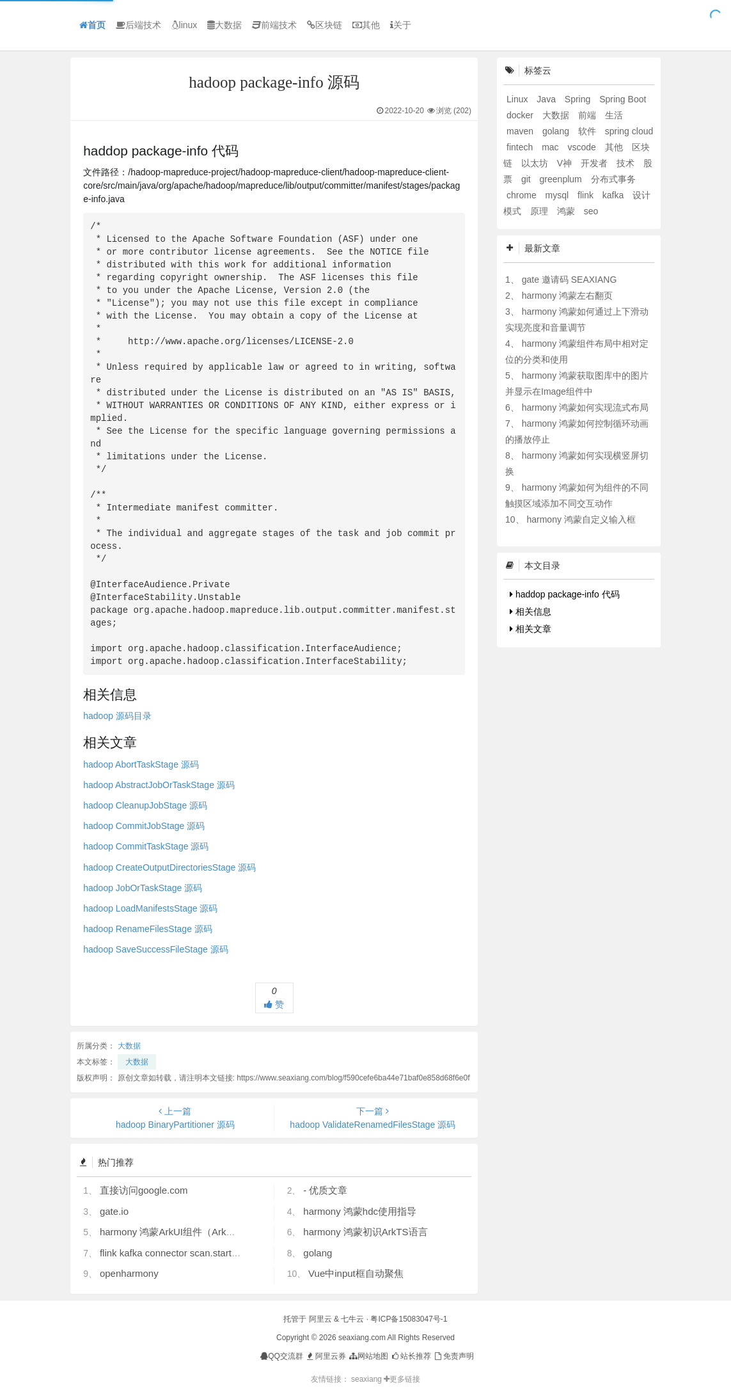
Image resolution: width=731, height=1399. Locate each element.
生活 (614, 115)
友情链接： (330, 1379)
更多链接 (402, 1379)
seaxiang (367, 1379)
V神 (565, 163)
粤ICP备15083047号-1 (408, 1319)
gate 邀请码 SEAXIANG (569, 279)
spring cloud (629, 131)
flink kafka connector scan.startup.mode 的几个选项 (209, 1252)
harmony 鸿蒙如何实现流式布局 (585, 407)
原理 (540, 211)
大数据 (224, 25)
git (527, 179)
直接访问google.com (144, 1190)
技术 (627, 163)
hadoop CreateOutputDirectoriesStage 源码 (169, 867)
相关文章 (530, 629)
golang (317, 1252)
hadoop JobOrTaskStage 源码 (142, 888)
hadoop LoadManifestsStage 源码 (150, 908)
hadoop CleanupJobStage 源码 (145, 805)
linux (184, 25)
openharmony (129, 1273)
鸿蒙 (567, 211)
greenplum (562, 179)
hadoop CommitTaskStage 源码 (145, 846)
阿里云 (320, 1319)
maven (521, 131)
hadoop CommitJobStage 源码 (144, 826)
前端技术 (274, 25)
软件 (588, 131)
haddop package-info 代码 (565, 594)
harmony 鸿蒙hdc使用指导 (359, 1211)
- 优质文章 (325, 1190)
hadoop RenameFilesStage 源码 (147, 929)
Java (547, 99)
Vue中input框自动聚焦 (356, 1273)
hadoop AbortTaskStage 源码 (141, 764)
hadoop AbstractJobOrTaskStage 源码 (159, 785)
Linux (518, 99)
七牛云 (352, 1319)
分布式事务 (613, 179)
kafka (614, 195)
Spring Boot (622, 99)
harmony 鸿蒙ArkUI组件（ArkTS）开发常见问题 (203, 1231)
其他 (366, 25)
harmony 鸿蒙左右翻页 (567, 295)
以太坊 (536, 163)
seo (591, 211)
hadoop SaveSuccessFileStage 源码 (155, 949)
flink (587, 195)
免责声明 (453, 1356)
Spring (579, 99)
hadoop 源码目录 (117, 716)
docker (521, 115)
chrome (523, 195)
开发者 (595, 163)
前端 (588, 115)
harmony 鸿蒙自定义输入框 (580, 519)
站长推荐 (411, 1356)
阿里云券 (325, 1356)
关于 (400, 25)
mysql (558, 195)
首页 (92, 25)
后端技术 (138, 25)
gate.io (114, 1211)
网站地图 (368, 1356)
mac (551, 147)
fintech (521, 147)
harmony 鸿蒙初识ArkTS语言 (365, 1231)
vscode (582, 147)
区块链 (324, 25)
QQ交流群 (281, 1356)
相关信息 (530, 611)
